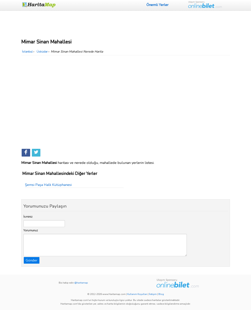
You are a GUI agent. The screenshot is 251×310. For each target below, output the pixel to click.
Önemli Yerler (157, 5)
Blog (161, 294)
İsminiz (28, 217)
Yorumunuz (30, 230)
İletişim (153, 294)
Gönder (31, 260)
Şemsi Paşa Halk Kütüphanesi (48, 184)
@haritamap (81, 282)
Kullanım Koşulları (137, 294)
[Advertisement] (125, 24)
